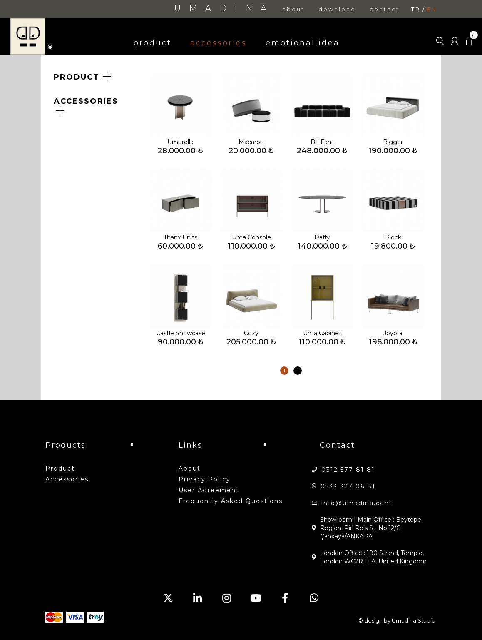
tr (415, 9)
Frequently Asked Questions (231, 501)
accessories (218, 42)
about (293, 9)
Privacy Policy (205, 479)
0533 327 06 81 (348, 486)
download (337, 9)
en (432, 9)
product (152, 42)
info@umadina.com (356, 503)
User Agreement (209, 490)
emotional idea (303, 42)
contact (385, 9)
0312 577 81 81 (348, 469)
